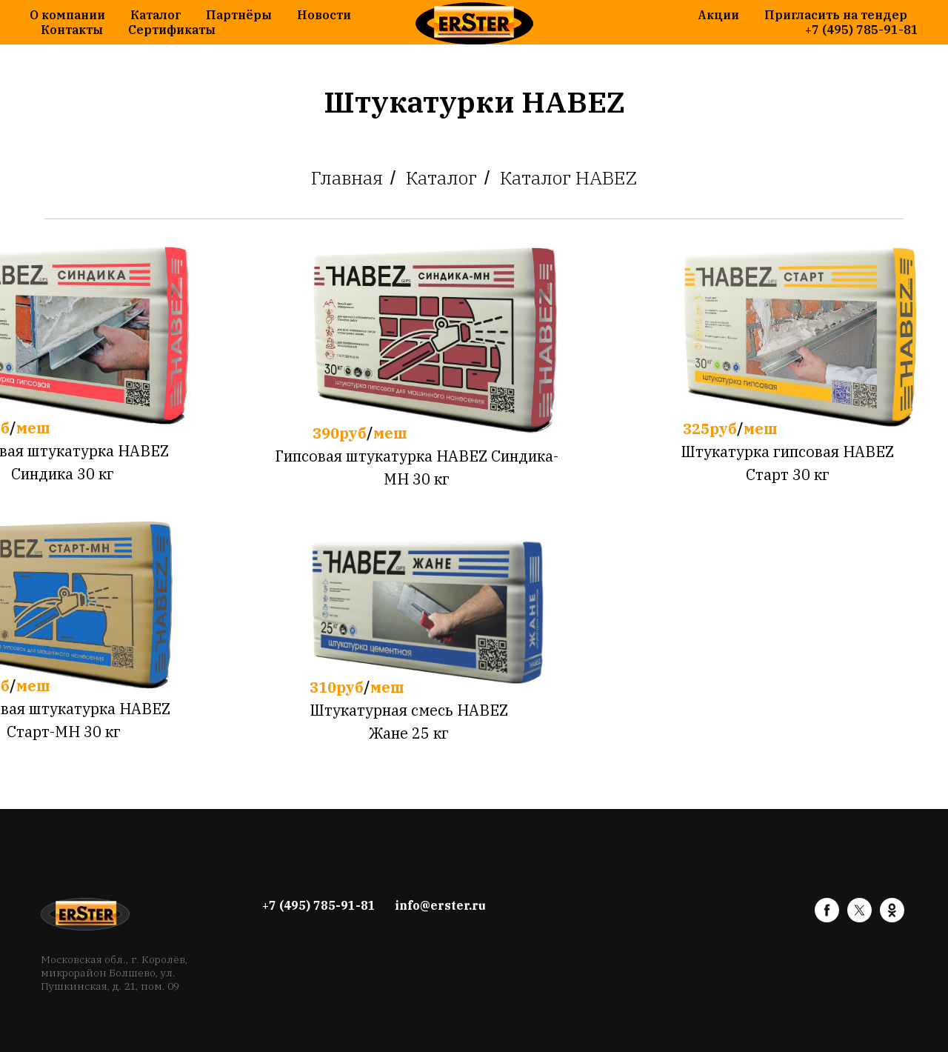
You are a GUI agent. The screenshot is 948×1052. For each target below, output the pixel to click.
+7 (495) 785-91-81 (861, 29)
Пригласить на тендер (835, 14)
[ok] (892, 918)
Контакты (72, 29)
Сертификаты (172, 29)
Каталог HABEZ (568, 178)
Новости (324, 14)
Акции (718, 14)
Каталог (155, 14)
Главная (347, 178)
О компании (67, 14)
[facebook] (827, 918)
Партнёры (239, 14)
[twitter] (859, 918)
